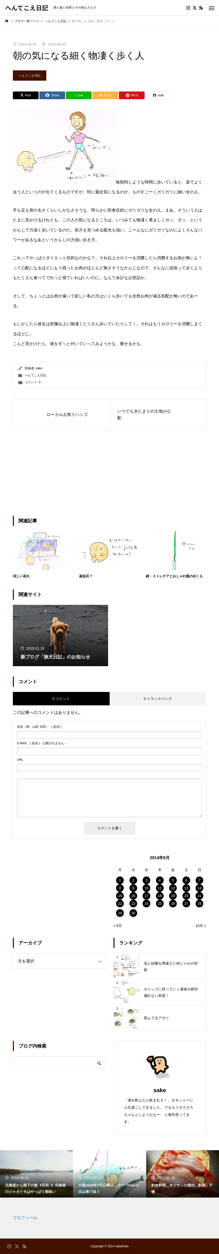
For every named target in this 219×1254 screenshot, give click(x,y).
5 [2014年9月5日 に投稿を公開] (173, 880)
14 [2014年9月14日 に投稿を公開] (199, 888)
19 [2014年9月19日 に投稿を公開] (173, 896)
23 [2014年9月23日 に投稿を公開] (133, 903)
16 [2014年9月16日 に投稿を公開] (133, 896)
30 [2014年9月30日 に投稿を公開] (133, 913)
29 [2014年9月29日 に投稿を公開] (120, 913)
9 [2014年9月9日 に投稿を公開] (133, 888)
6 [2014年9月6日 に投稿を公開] (186, 880)
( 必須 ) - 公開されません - (41, 743)
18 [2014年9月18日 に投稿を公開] (160, 896)
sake (39, 368)
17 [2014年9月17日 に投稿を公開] (146, 896)
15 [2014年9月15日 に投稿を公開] (120, 896)
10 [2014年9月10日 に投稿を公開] (146, 888)
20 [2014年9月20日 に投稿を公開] (186, 896)
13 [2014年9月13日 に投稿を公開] (186, 888)
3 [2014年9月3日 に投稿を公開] (146, 880)
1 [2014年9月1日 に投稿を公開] (120, 880)
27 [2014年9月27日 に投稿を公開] (186, 903)
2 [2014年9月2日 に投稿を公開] (133, 880)
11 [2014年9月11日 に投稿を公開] (160, 888)
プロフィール (25, 1218)
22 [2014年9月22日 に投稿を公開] (120, 903)
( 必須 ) (39, 726)
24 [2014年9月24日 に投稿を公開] (146, 903)
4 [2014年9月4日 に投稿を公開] (160, 880)
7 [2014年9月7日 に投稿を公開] (199, 880)
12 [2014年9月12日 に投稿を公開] (173, 888)
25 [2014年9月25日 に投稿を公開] (160, 903)
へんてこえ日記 (29, 75)
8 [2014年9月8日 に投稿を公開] (120, 888)
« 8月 (117, 926)
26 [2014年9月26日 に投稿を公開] (173, 903)
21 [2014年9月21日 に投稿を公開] (199, 896)
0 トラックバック (158, 699)
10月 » (201, 926)
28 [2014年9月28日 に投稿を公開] (199, 903)
